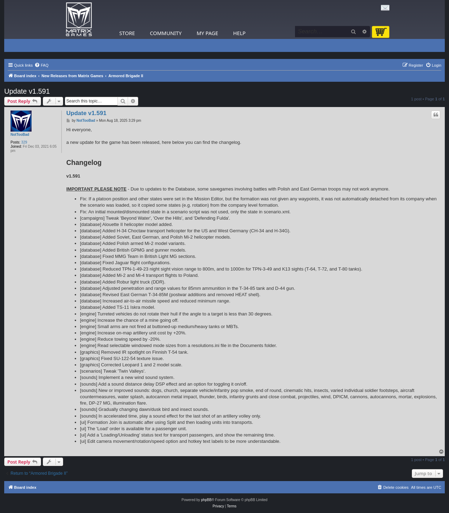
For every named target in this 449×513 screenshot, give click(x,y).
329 (24, 142)
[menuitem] (41, 65)
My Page (207, 32)
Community (165, 32)
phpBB (206, 500)
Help (239, 32)
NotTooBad (20, 134)
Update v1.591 (27, 91)
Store (127, 32)
